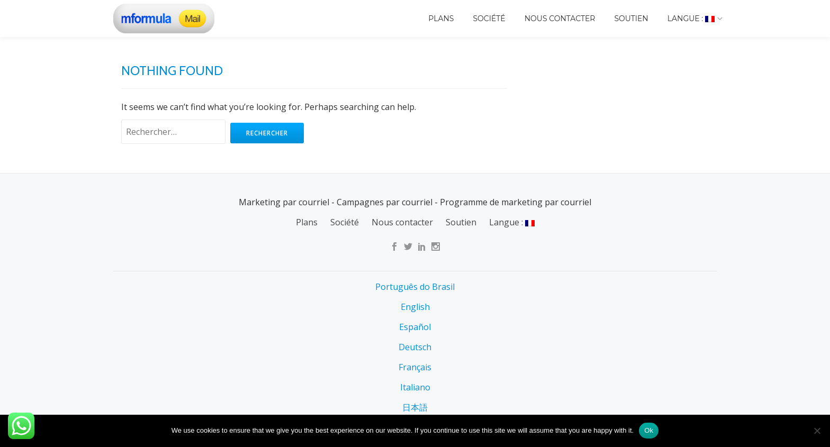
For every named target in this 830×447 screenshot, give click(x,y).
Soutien (631, 18)
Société (489, 18)
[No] (816, 430)
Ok (648, 430)
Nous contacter (560, 18)
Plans (441, 18)
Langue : (691, 18)
